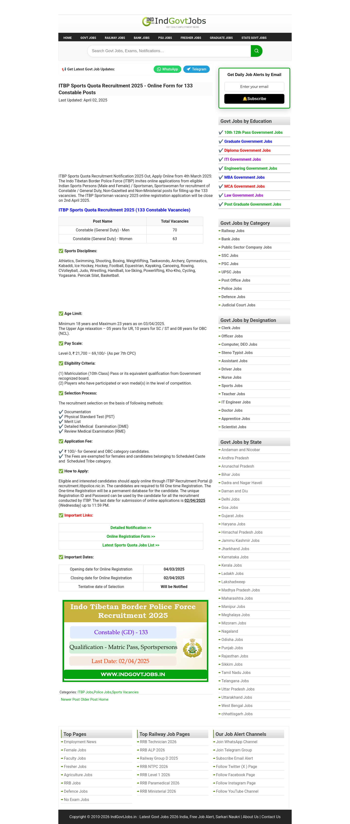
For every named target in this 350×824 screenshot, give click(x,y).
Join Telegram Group (234, 750)
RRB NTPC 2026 (154, 766)
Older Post (89, 699)
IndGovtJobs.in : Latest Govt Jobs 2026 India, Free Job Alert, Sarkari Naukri (175, 817)
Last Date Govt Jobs (139, 6)
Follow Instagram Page (236, 783)
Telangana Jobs (235, 681)
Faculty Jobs (75, 758)
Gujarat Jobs (232, 515)
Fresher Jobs (191, 38)
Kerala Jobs (231, 565)
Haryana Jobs (233, 524)
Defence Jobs (76, 791)
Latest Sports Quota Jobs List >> (131, 545)
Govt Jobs (88, 38)
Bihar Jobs (230, 474)
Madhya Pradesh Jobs (240, 590)
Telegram (196, 69)
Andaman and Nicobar (240, 449)
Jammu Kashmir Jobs (240, 540)
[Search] (256, 51)
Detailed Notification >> (131, 527)
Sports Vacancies (125, 692)
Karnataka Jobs (235, 557)
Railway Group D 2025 (159, 758)
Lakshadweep (233, 582)
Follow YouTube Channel (237, 791)
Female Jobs (75, 750)
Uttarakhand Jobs (236, 697)
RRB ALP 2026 (152, 750)
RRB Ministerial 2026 (158, 791)
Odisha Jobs (232, 639)
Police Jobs (103, 692)
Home (67, 38)
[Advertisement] (135, 135)
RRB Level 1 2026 (155, 775)
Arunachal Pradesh (237, 466)
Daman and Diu (234, 491)
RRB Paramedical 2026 (160, 783)
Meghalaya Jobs (235, 615)
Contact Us (271, 817)
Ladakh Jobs (232, 573)
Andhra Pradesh (235, 458)
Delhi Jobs (230, 499)
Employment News (103, 6)
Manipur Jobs (233, 606)
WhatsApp (167, 69)
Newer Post (70, 699)
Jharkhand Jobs (235, 549)
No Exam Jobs (71, 6)
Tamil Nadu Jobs (236, 672)
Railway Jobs (115, 38)
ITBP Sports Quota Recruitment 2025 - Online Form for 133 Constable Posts (126, 89)
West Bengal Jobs (237, 705)
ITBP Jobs (85, 692)
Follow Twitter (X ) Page (236, 766)
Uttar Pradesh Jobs (238, 689)
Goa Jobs (229, 507)
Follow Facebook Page (235, 775)
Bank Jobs (141, 38)
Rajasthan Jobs (234, 656)
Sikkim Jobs (232, 664)
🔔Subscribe (254, 99)
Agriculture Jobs (78, 775)
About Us (251, 817)
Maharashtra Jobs (237, 598)
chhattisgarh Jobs (237, 714)
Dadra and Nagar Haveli (241, 482)
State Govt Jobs (254, 38)
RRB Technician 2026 (158, 742)
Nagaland (229, 631)
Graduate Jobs (221, 38)
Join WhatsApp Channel (236, 742)
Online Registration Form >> (131, 536)
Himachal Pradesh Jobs (241, 532)
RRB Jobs (72, 783)
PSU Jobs (165, 38)
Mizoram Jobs (233, 623)
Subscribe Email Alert (234, 758)
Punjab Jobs (232, 648)
